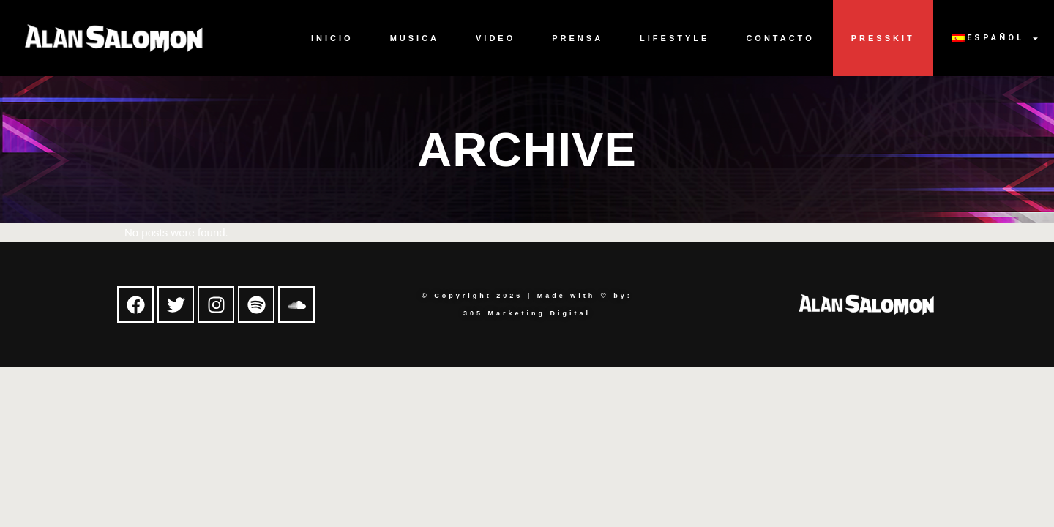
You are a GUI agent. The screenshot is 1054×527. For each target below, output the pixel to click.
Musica (414, 38)
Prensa (577, 38)
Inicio (332, 38)
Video (495, 38)
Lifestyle (674, 38)
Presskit (883, 38)
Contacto (780, 38)
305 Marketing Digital (527, 313)
